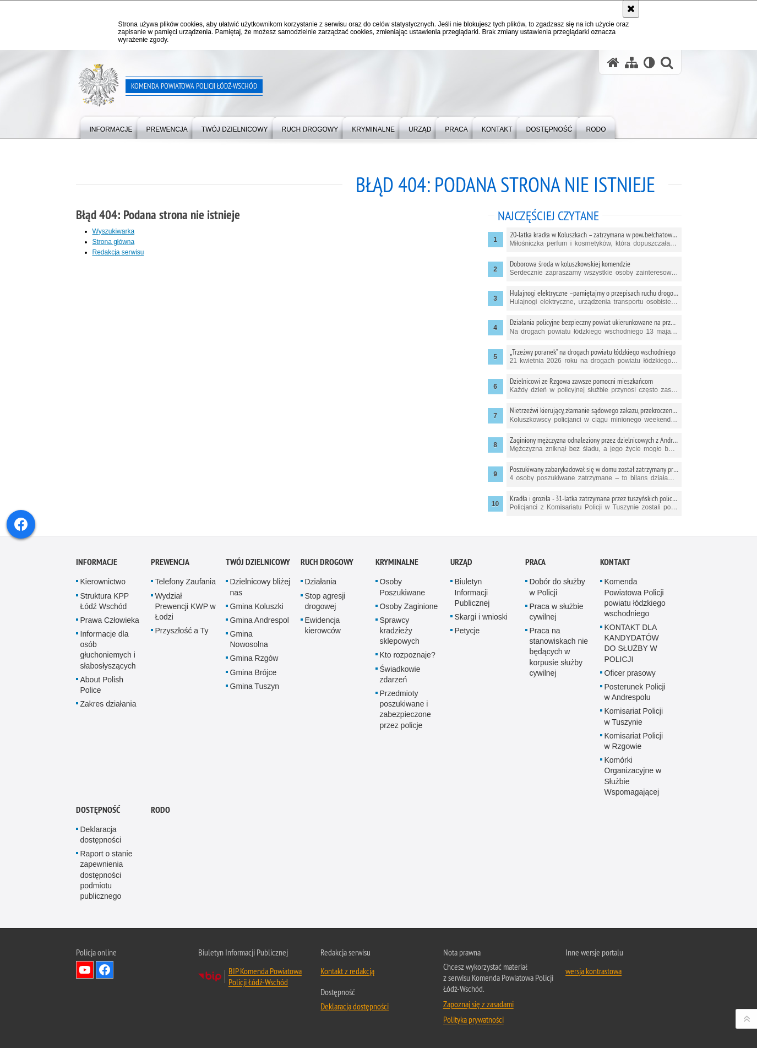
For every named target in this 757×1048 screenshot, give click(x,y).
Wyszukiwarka (113, 231)
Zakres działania (108, 787)
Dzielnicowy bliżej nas (260, 670)
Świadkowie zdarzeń (400, 757)
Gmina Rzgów (254, 741)
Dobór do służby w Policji (557, 670)
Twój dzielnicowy (258, 645)
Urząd (461, 645)
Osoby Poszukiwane (403, 670)
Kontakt (615, 645)
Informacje (96, 645)
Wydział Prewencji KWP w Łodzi (185, 689)
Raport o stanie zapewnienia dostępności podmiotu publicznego (106, 958)
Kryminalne (396, 645)
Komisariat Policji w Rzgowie (633, 823)
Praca (535, 645)
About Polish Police (102, 767)
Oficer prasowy (630, 755)
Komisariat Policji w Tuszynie (633, 799)
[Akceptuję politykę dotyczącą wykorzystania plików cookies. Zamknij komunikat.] (631, 9)
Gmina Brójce (253, 755)
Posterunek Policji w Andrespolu (635, 774)
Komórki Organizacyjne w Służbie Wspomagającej (633, 859)
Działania (321, 664)
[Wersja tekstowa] (649, 62)
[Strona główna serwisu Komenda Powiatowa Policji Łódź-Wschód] (613, 62)
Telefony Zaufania (185, 664)
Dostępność (98, 892)
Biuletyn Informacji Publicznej (472, 675)
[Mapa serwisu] (631, 62)
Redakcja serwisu (118, 252)
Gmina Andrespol (259, 702)
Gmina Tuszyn (254, 768)
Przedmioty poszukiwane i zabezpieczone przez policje (405, 792)
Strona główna (113, 242)
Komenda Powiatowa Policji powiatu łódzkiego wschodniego (635, 680)
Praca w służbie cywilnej (557, 694)
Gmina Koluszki (257, 689)
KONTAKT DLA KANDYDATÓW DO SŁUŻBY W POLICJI (631, 725)
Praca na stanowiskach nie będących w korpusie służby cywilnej (559, 734)
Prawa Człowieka (109, 702)
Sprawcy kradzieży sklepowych (400, 713)
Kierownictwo (103, 664)
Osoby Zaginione (409, 689)
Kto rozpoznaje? (407, 738)
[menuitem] (111, 127)
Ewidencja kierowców (323, 708)
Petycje (467, 713)
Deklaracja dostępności (101, 917)
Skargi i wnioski (481, 699)
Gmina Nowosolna (249, 721)
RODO (160, 892)
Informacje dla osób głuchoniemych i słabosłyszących (108, 732)
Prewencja (170, 645)
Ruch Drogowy (327, 645)
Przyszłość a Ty (182, 713)
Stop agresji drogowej (325, 683)
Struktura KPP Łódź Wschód (104, 683)
